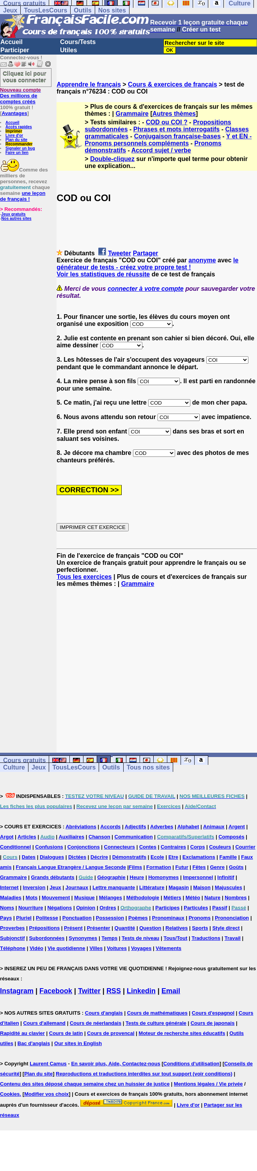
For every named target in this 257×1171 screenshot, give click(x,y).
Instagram (17, 991)
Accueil (11, 42)
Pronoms (200, 918)
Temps (109, 938)
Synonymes (83, 938)
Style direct (225, 928)
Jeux (10, 10)
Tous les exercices (84, 576)
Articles (27, 837)
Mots (31, 897)
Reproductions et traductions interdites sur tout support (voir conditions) (144, 1074)
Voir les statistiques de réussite (103, 274)
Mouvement (56, 897)
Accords (110, 827)
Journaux (77, 887)
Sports (200, 928)
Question (150, 928)
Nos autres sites (16, 218)
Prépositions (44, 928)
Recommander (18, 144)
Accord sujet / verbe (161, 150)
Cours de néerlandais (95, 1023)
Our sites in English (78, 1043)
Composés (231, 837)
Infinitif (225, 877)
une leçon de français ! (22, 196)
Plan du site (16, 140)
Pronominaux (168, 918)
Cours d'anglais (104, 1013)
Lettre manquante (113, 887)
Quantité (125, 928)
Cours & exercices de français (172, 84)
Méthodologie (143, 897)
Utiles (68, 50)
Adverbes (161, 827)
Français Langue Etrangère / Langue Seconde (71, 867)
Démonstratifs (129, 857)
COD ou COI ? (167, 122)
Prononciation (232, 918)
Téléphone (12, 948)
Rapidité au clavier (22, 1033)
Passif (219, 908)
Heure (137, 877)
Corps (197, 847)
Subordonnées (46, 938)
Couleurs (220, 847)
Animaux (214, 827)
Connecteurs (119, 847)
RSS (113, 991)
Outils (82, 10)
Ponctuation (77, 918)
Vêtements (168, 948)
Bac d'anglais (34, 1043)
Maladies (10, 897)
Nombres (235, 897)
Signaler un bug (20, 148)
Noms (7, 908)
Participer (14, 50)
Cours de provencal (110, 1033)
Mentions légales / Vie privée (208, 1084)
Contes (147, 847)
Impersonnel (198, 877)
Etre (173, 857)
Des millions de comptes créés (20, 95)
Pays (6, 918)
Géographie (111, 877)
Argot (7, 837)
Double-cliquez (112, 159)
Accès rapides (18, 127)
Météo (193, 897)
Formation (158, 867)
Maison (202, 887)
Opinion (85, 908)
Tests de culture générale (156, 1023)
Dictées (77, 857)
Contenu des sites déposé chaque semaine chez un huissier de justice (85, 1084)
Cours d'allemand (44, 1023)
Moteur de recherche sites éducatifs (182, 1033)
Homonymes (163, 877)
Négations (59, 908)
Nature (212, 897)
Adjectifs (135, 827)
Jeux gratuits (13, 214)
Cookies (10, 1094)
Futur (181, 867)
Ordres (107, 908)
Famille (228, 857)
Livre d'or (14, 135)
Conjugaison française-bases (177, 136)
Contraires (173, 847)
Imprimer (13, 131)
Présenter (98, 928)
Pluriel (24, 918)
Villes (96, 948)
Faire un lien (16, 152)
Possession (110, 918)
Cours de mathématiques (157, 1013)
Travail (233, 938)
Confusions (49, 847)
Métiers (172, 897)
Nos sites (112, 10)
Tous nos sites (148, 767)
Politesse (47, 918)
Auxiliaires (71, 837)
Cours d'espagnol (213, 1013)
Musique (84, 897)
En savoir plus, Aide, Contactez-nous (115, 1064)
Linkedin (141, 991)
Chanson (99, 837)
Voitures (117, 948)
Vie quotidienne (66, 948)
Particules (196, 908)
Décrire (99, 857)
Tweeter (119, 253)
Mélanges (110, 897)
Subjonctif (12, 938)
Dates (28, 857)
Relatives (176, 928)
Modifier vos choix (46, 1094)
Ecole (157, 857)
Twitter (89, 991)
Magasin (178, 887)
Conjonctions (83, 847)
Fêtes (199, 867)
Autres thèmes (174, 113)
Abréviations (81, 827)
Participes (167, 908)
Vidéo (36, 948)
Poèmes (138, 918)
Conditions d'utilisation (191, 1064)
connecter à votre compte (146, 288)
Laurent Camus (48, 1064)
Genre (217, 867)
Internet (9, 887)
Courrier (245, 847)
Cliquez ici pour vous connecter (24, 76)
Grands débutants (52, 877)
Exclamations (199, 857)
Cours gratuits (24, 760)
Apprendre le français (89, 84)
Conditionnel (15, 847)
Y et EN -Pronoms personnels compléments (168, 140)
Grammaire (132, 113)
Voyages (141, 948)
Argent (237, 827)
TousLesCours (45, 10)
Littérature (151, 887)
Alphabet (188, 827)
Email (170, 991)
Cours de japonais (213, 1023)
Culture (14, 767)
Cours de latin (66, 1033)
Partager (145, 253)
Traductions (205, 938)
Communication (134, 837)
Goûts (236, 867)
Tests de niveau (141, 938)
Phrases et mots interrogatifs (176, 129)
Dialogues (52, 857)
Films (135, 867)
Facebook (55, 991)
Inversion (34, 887)
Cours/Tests (78, 42)
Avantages (14, 113)
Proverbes (12, 928)
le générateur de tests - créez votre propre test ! (147, 264)
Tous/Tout (175, 938)
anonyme (202, 260)
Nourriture (30, 908)
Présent (73, 928)
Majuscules (228, 887)
